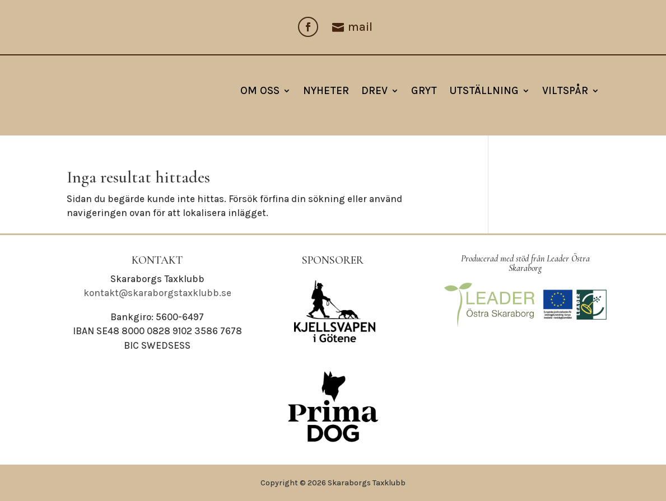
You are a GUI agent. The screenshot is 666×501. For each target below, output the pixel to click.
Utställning (484, 91)
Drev (374, 91)
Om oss (260, 91)
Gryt (424, 91)
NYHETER (326, 91)
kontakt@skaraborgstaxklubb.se (157, 292)
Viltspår (565, 91)
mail (360, 27)
